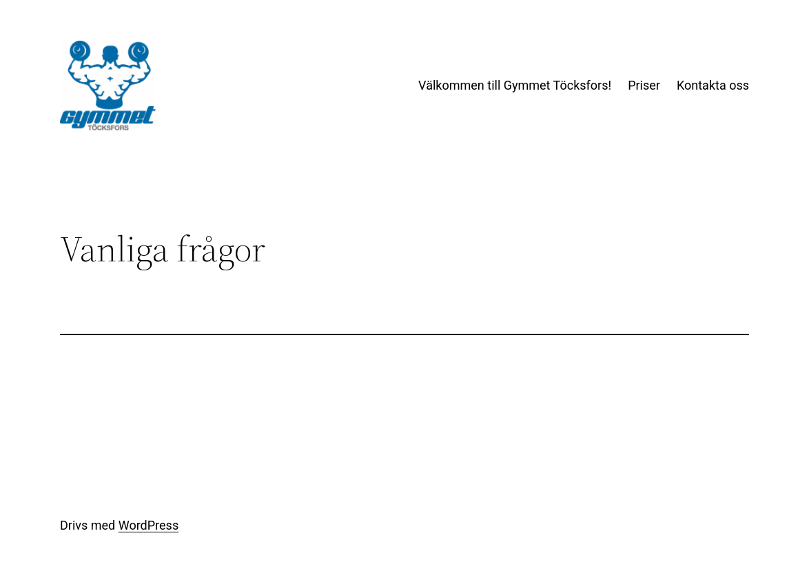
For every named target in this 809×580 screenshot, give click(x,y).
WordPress (148, 525)
